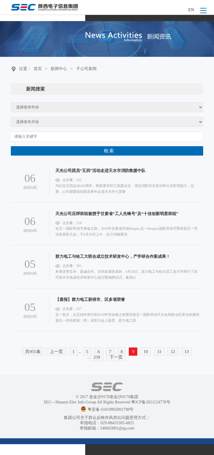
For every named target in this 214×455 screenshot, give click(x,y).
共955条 (33, 351)
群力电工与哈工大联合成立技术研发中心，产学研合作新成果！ (112, 256)
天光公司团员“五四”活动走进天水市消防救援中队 (100, 170)
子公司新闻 (86, 69)
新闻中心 (59, 69)
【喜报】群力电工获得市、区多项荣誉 (90, 299)
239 (97, 357)
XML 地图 (107, 449)
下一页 (116, 357)
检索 (109, 150)
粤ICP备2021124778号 (150, 402)
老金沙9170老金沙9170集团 (113, 397)
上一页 (56, 351)
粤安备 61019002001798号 (107, 409)
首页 (38, 69)
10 (145, 351)
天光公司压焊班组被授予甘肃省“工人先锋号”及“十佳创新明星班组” (116, 214)
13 (186, 351)
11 (159, 351)
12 (173, 351)
